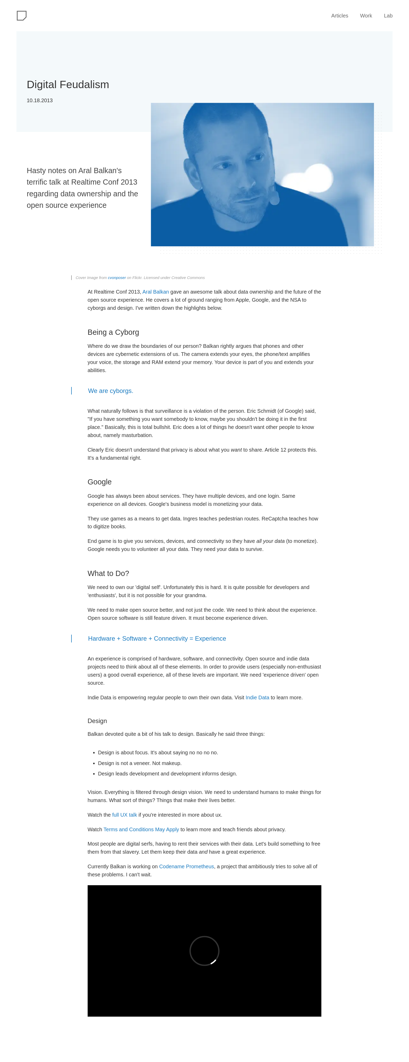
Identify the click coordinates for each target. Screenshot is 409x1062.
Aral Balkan (155, 292)
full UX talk (124, 815)
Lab (388, 16)
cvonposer (117, 277)
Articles (339, 16)
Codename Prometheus (186, 866)
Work (366, 16)
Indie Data (257, 697)
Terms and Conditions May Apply (141, 829)
